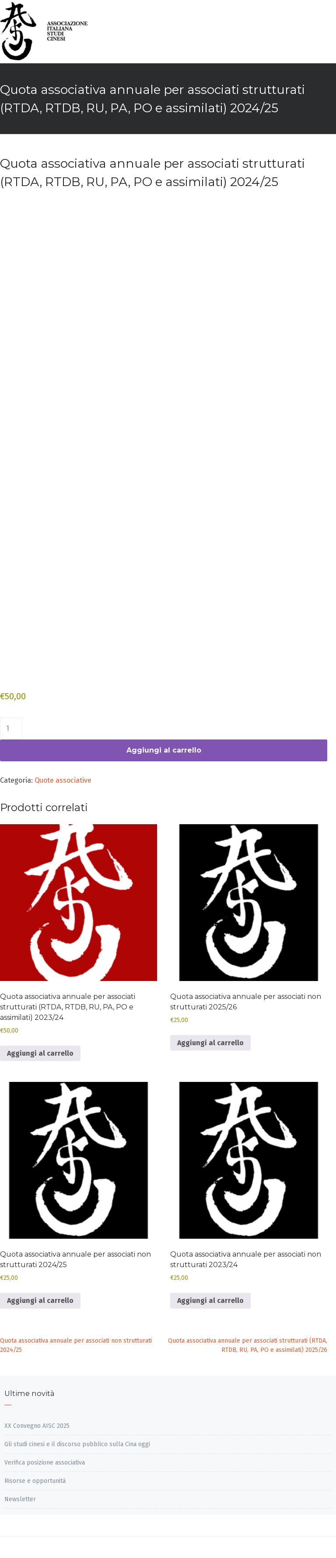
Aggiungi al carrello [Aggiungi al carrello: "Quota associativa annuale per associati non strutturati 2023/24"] (210, 1300)
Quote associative (63, 780)
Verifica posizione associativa (44, 1462)
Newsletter (20, 1499)
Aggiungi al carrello (163, 750)
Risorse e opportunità (35, 1481)
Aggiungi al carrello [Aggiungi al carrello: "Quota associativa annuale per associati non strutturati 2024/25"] (40, 1300)
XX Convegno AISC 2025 (37, 1426)
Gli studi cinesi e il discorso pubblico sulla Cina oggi (77, 1444)
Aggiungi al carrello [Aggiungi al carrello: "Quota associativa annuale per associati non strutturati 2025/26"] (210, 1043)
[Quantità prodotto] (11, 728)
